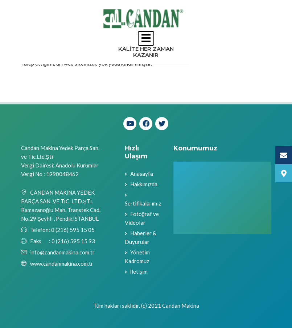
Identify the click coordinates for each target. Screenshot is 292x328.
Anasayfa (141, 173)
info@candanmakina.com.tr (62, 252)
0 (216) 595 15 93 (73, 241)
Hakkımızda (143, 184)
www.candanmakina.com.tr (61, 263)
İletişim (139, 271)
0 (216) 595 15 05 (72, 230)
